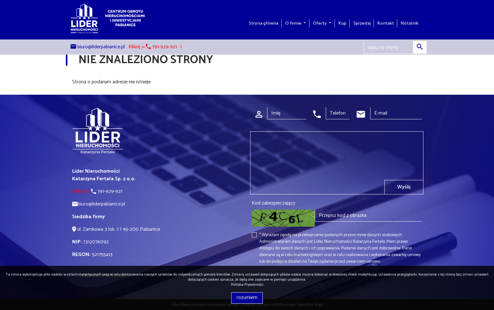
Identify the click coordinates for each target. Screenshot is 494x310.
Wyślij (404, 187)
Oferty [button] (320, 23)
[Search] (395, 48)
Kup (342, 23)
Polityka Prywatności (247, 285)
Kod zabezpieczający (273, 203)
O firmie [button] (293, 23)
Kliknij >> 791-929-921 (153, 47)
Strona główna (263, 23)
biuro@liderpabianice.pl (101, 47)
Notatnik (409, 23)
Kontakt (385, 23)
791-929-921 (97, 191)
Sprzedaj (361, 23)
